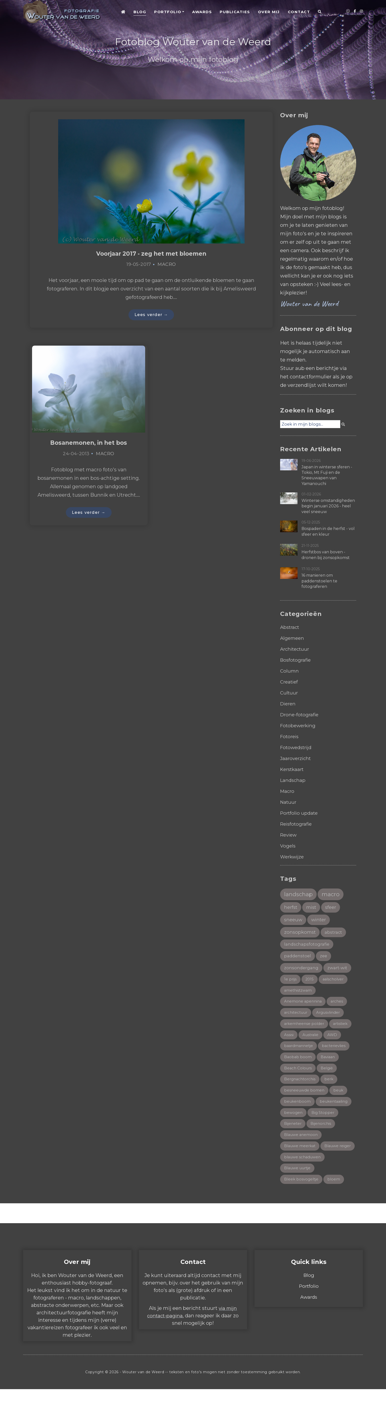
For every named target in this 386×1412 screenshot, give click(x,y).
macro (333, 894)
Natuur (289, 802)
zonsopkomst (300, 934)
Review (289, 835)
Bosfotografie (296, 660)
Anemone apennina (303, 1006)
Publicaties (235, 11)
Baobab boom (298, 1063)
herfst (291, 908)
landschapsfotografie (307, 946)
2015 (310, 982)
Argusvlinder (331, 1017)
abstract (335, 934)
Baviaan (329, 1063)
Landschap (293, 780)
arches (338, 1006)
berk (331, 1086)
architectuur (297, 1017)
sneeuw (293, 921)
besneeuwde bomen (305, 1098)
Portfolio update (300, 813)
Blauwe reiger (298, 1167)
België (328, 1075)
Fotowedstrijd (297, 747)
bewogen (293, 1121)
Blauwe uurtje (298, 1190)
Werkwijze (293, 857)
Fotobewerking (299, 725)
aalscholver (335, 982)
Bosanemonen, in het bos (88, 444)
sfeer (334, 908)
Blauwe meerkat (301, 1155)
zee (325, 959)
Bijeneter (293, 1132)
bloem (335, 1202)
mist (313, 908)
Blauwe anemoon (302, 1144)
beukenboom (298, 1109)
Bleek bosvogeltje (302, 1202)
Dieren (288, 704)
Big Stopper (324, 1121)
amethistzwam (298, 994)
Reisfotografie (297, 824)
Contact (299, 11)
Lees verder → (151, 315)
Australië (311, 1040)
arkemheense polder (305, 1029)
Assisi (289, 1040)
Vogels (288, 846)
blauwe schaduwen (304, 1178)
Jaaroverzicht (296, 758)
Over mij (269, 11)
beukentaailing (336, 1109)
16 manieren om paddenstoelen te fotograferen (319, 581)
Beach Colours (298, 1075)
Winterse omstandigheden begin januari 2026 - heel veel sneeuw (328, 506)
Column (290, 671)
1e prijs (290, 982)
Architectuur (296, 649)
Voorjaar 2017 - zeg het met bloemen (151, 253)
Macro (167, 265)
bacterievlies (336, 1052)
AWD (334, 1040)
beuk (340, 1098)
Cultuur (289, 693)
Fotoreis (290, 736)
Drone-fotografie (300, 715)
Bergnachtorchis (300, 1086)
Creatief (290, 682)
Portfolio (167, 11)
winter (320, 921)
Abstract (290, 627)
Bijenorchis (322, 1132)
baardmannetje (299, 1052)
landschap (299, 894)
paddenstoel (298, 959)
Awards (202, 11)
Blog (139, 11)
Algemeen (292, 638)
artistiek (343, 1029)
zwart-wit (339, 971)
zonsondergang (301, 971)
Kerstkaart (293, 769)
